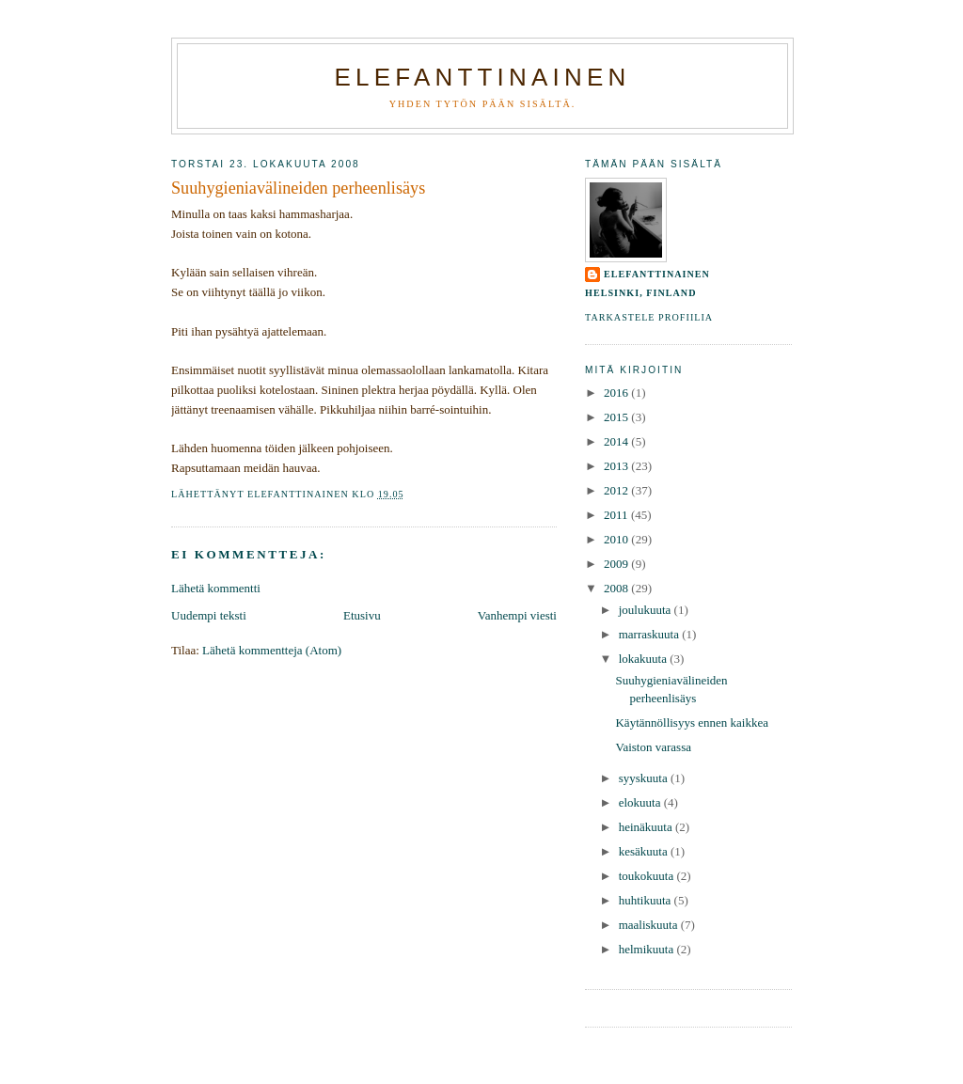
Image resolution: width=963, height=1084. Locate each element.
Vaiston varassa (653, 747)
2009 (617, 564)
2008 (617, 588)
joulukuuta (646, 610)
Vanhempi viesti (517, 615)
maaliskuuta (650, 925)
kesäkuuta (645, 851)
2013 (617, 466)
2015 (617, 417)
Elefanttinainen (483, 77)
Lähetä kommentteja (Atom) (271, 650)
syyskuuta (645, 778)
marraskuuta (651, 634)
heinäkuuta (647, 827)
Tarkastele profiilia (649, 317)
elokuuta (641, 802)
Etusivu (362, 615)
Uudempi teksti (208, 615)
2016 (617, 392)
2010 (617, 539)
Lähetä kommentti (215, 588)
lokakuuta (645, 659)
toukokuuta (648, 876)
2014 (617, 441)
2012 (617, 490)
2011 (617, 515)
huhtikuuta (646, 900)
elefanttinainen (657, 274)
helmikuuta (648, 949)
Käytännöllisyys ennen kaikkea (691, 722)
